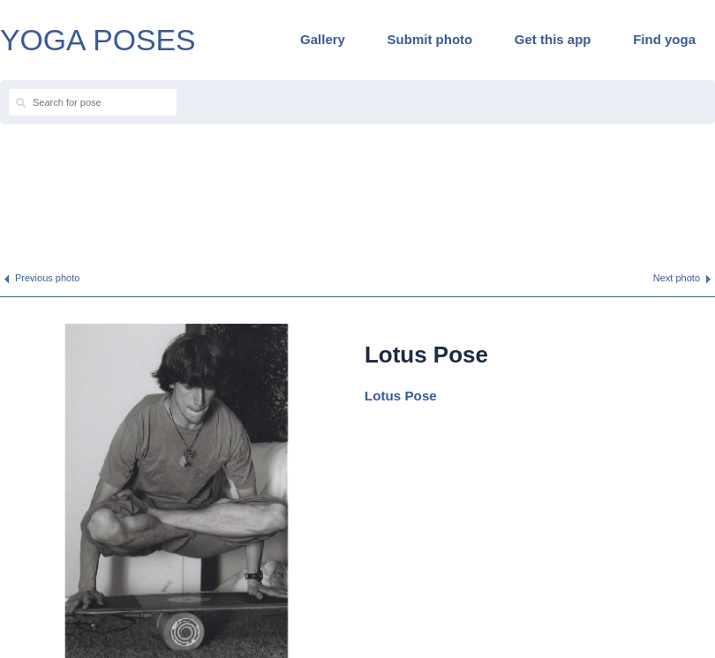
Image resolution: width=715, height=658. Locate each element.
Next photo (676, 278)
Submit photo (430, 39)
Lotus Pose (401, 395)
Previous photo (47, 278)
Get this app (553, 39)
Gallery (322, 39)
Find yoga (664, 39)
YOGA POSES (98, 39)
